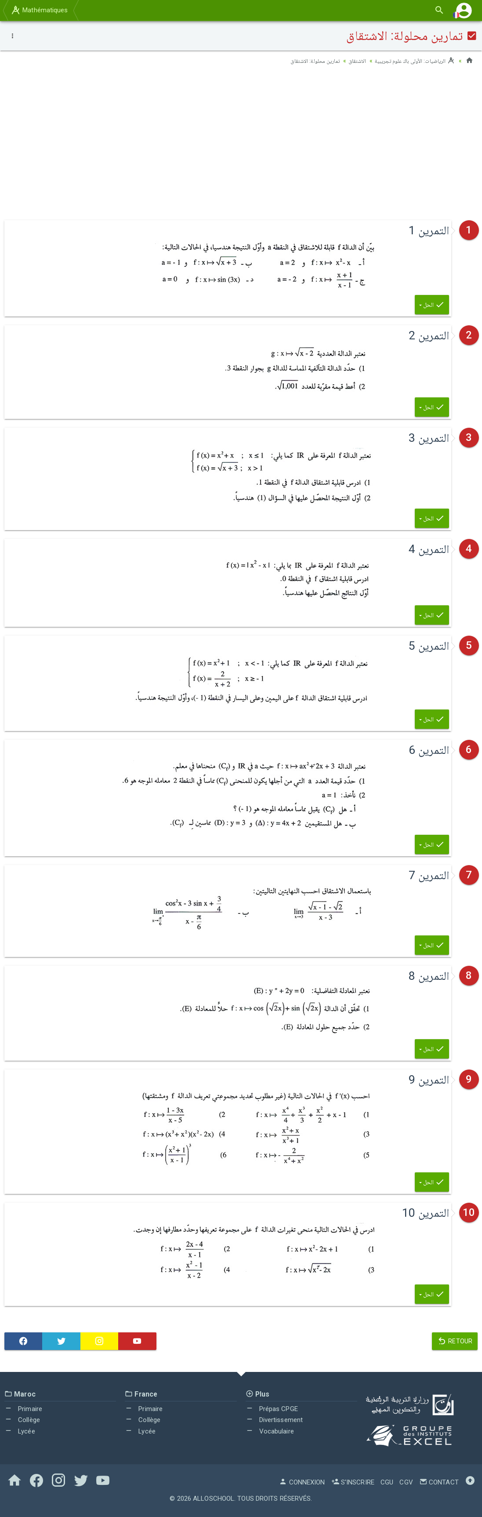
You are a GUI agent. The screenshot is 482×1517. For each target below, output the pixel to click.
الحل (432, 304)
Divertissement (274, 1420)
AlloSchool (213, 1498)
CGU (387, 1482)
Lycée (19, 1431)
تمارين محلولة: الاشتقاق (304, 60)
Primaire (23, 1409)
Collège (22, 1420)
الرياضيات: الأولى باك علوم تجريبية (411, 60)
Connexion (302, 1482)
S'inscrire (352, 1482)
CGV (406, 1482)
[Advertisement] (241, 141)
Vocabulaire (270, 1431)
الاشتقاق (349, 60)
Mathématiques (39, 10)
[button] (464, 10)
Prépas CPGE (272, 1409)
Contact (439, 1482)
